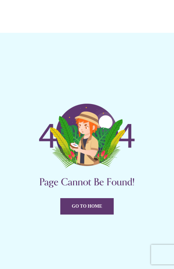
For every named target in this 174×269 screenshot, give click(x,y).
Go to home (87, 206)
